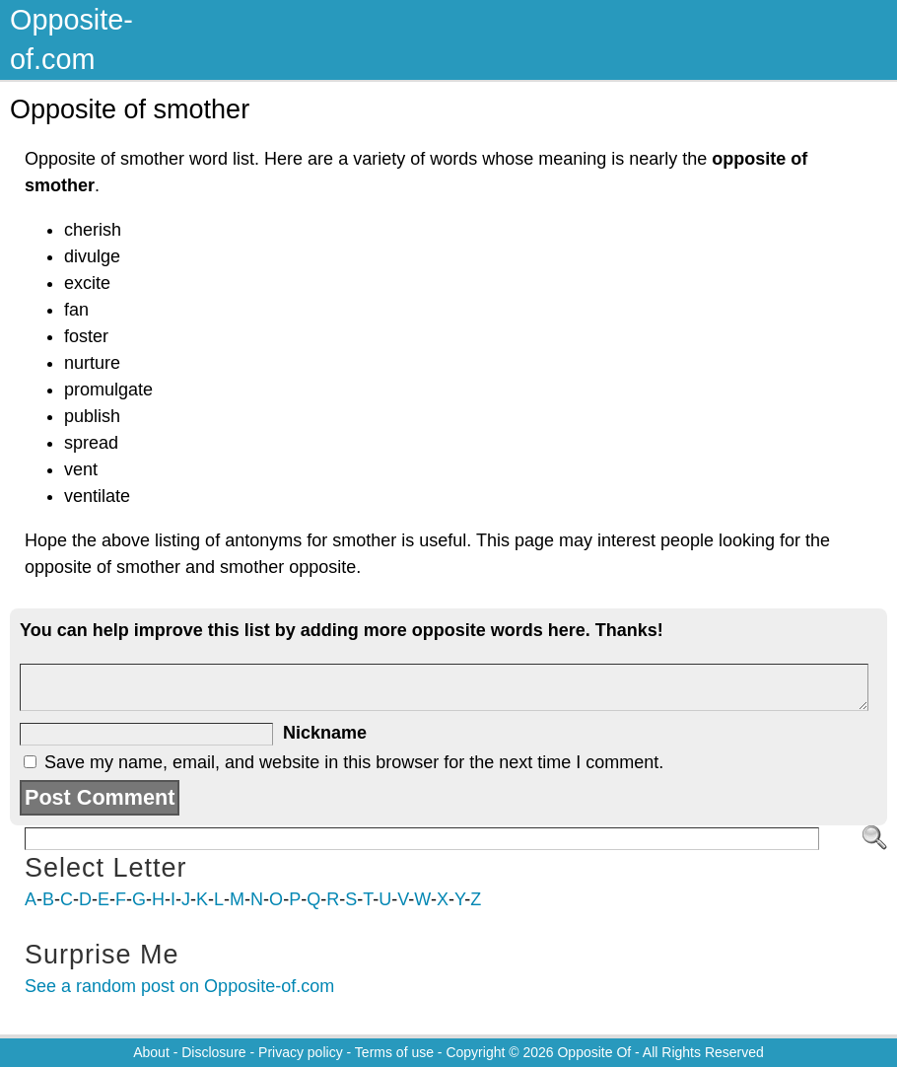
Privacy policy (300, 1052)
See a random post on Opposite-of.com (179, 986)
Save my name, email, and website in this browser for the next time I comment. (353, 762)
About (151, 1052)
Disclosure (213, 1052)
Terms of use (394, 1052)
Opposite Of (594, 1052)
